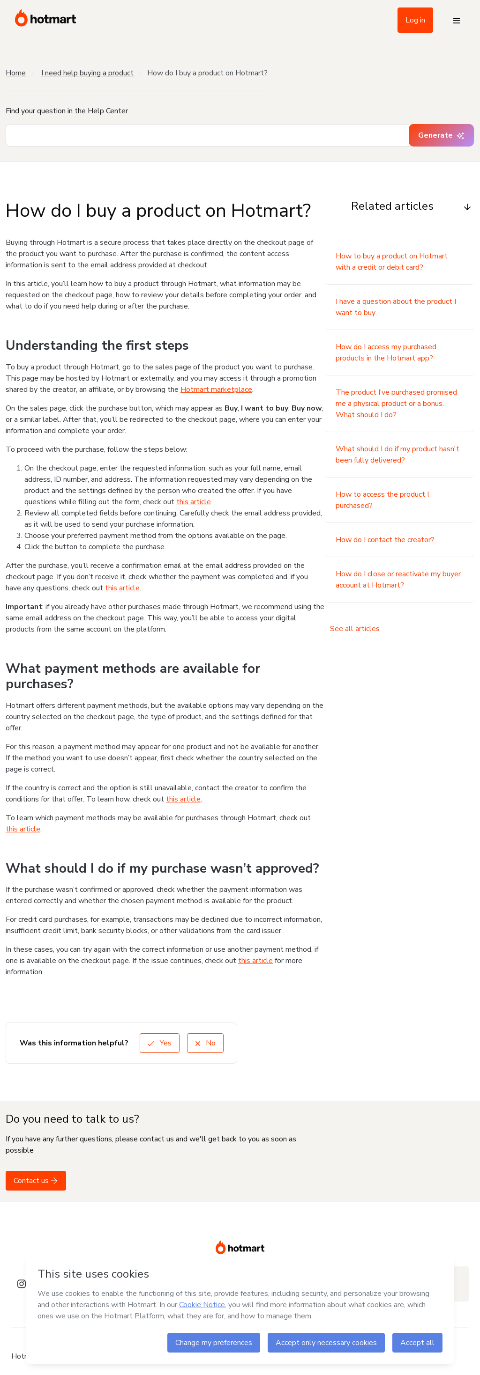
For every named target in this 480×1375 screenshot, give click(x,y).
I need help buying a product (87, 73)
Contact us (36, 1181)
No (205, 1043)
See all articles (355, 629)
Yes (160, 1043)
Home (16, 73)
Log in (415, 20)
